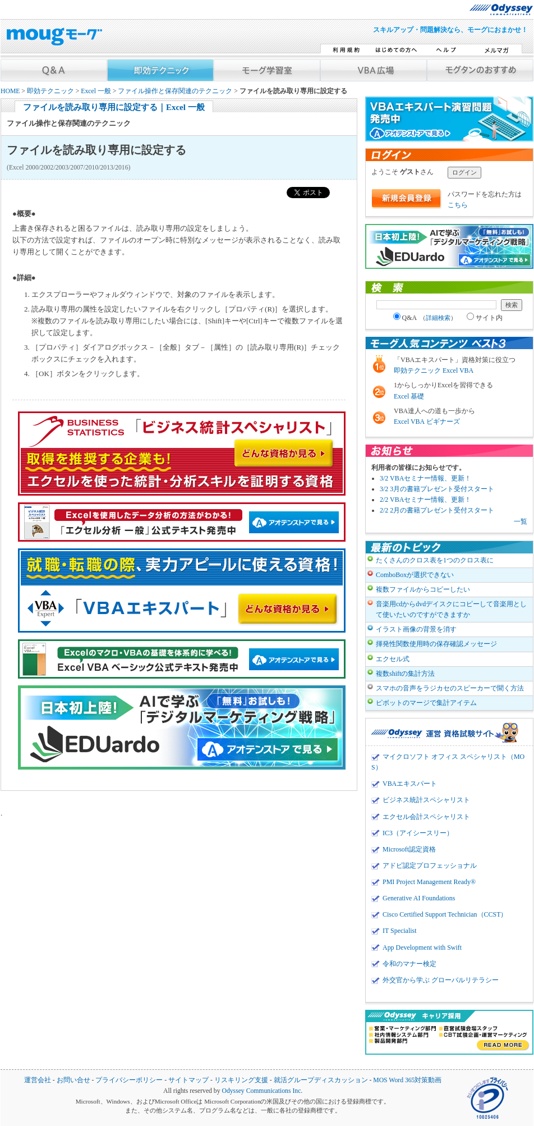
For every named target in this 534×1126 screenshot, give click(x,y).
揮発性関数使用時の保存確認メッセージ (436, 644)
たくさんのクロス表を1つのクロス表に (435, 560)
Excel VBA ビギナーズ (427, 421)
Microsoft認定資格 (409, 849)
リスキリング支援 (241, 1080)
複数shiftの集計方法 (405, 674)
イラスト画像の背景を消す (416, 629)
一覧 (520, 521)
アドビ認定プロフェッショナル (430, 865)
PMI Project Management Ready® (429, 882)
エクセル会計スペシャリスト (426, 817)
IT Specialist (400, 931)
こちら (458, 205)
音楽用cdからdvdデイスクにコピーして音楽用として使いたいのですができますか (451, 609)
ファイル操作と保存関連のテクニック (175, 91)
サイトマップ (188, 1080)
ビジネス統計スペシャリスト (426, 800)
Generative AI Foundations (419, 898)
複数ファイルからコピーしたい (423, 589)
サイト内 (485, 318)
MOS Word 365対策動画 (407, 1080)
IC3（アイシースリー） (418, 833)
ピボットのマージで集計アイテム (426, 703)
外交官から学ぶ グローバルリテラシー (441, 980)
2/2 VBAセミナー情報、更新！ (425, 500)
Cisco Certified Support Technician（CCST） (445, 914)
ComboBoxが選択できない (415, 575)
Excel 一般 (96, 91)
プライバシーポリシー (129, 1080)
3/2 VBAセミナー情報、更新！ (425, 478)
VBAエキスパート (410, 784)
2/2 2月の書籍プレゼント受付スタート (437, 510)
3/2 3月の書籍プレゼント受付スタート (437, 489)
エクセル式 (392, 659)
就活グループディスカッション (321, 1080)
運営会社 (37, 1080)
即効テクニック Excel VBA (433, 370)
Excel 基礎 (409, 396)
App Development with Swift (422, 947)
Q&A (425, 318)
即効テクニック (50, 91)
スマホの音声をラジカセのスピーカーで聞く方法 (450, 688)
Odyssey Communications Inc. (262, 1091)
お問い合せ (73, 1080)
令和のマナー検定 (409, 964)
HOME (10, 91)
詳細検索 (438, 317)
